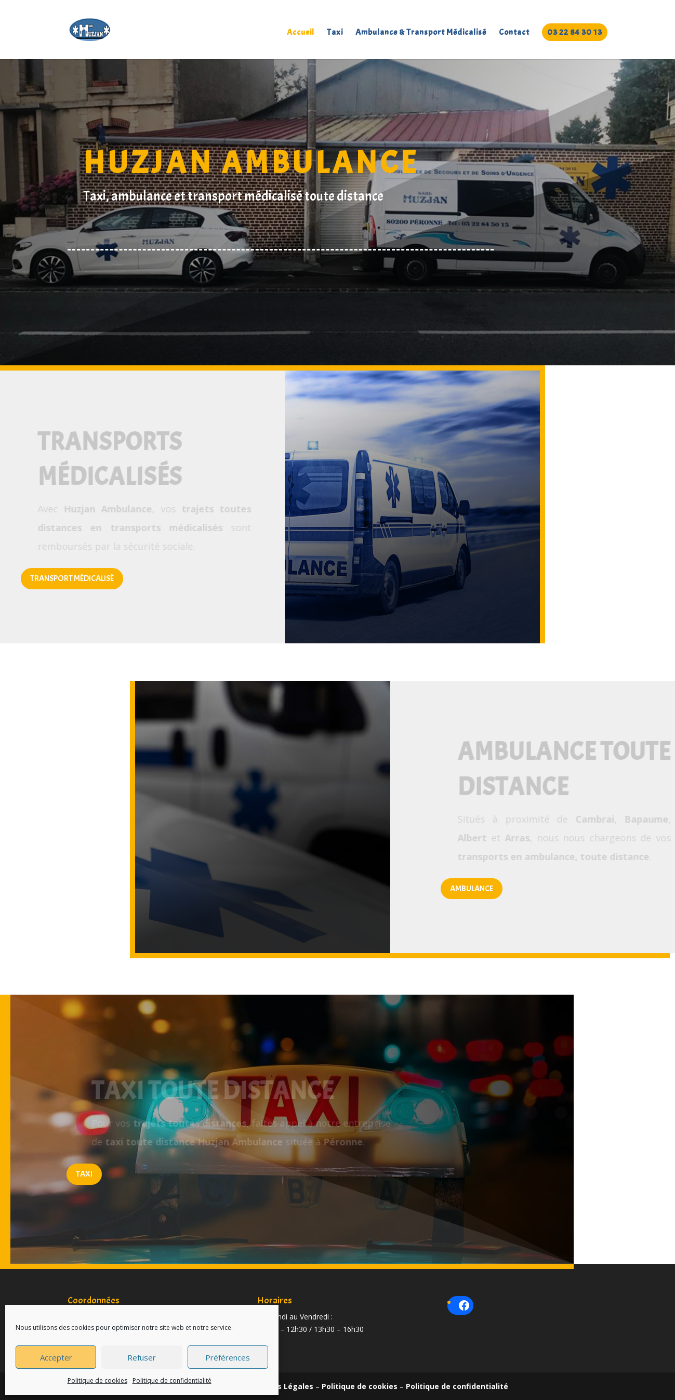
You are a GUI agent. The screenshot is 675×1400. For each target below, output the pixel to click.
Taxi (335, 33)
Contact (514, 33)
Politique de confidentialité (172, 1380)
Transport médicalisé (72, 578)
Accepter (56, 1357)
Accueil (300, 33)
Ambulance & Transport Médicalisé (420, 33)
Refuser (141, 1357)
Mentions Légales (279, 1386)
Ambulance (471, 888)
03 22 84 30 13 (574, 32)
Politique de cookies (97, 1380)
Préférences (227, 1357)
